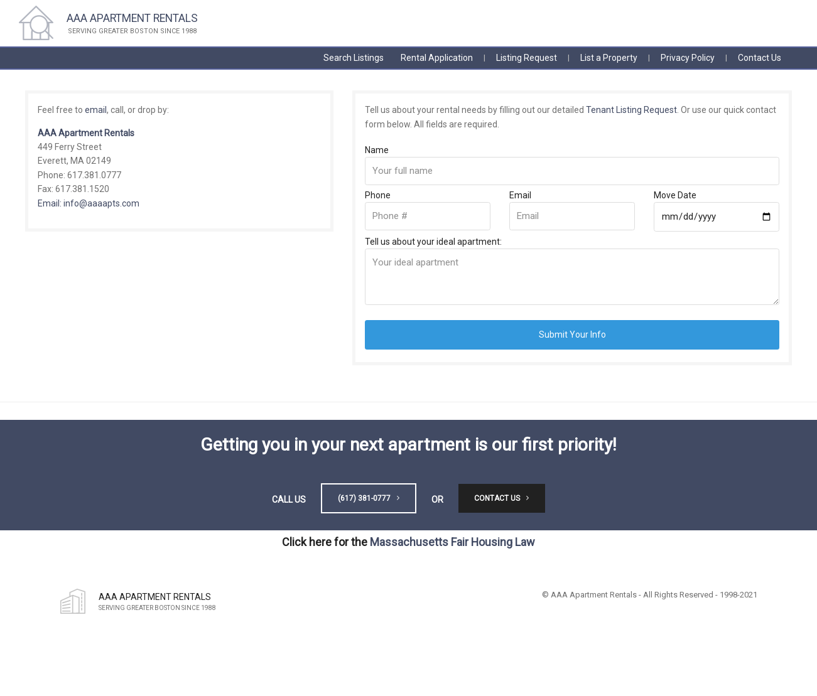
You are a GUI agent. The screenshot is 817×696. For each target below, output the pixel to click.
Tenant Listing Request (631, 110)
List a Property (608, 58)
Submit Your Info (572, 334)
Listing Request (526, 58)
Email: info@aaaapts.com (88, 203)
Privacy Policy (688, 58)
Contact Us (759, 58)
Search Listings (353, 58)
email (96, 110)
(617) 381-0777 (368, 498)
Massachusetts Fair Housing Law (452, 542)
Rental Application (437, 58)
